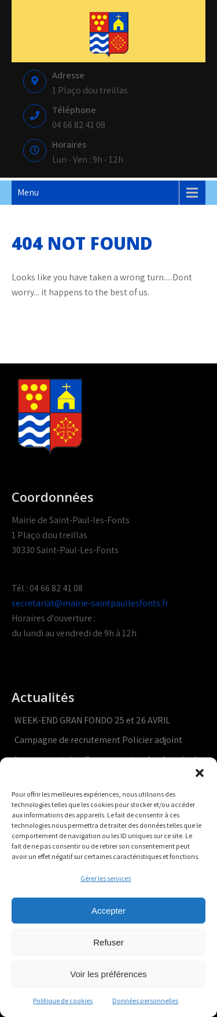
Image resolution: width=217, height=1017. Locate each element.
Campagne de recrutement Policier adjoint (98, 740)
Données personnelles (145, 1000)
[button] (199, 772)
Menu (28, 192)
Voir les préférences (108, 974)
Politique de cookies (63, 1000)
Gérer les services (105, 878)
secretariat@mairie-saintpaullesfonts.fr (90, 603)
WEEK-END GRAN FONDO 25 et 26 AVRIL (92, 720)
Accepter (108, 910)
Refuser (108, 942)
